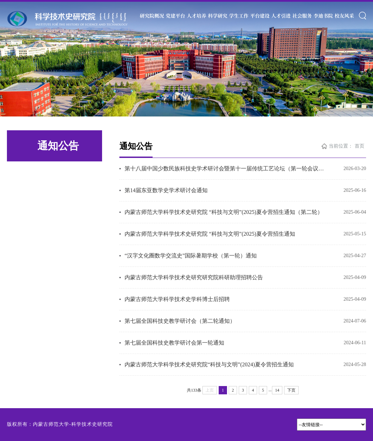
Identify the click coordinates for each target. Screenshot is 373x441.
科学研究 (217, 15)
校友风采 (344, 15)
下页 (291, 390)
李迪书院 (323, 15)
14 (277, 390)
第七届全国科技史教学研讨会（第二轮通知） (180, 321)
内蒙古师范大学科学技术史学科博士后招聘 (177, 299)
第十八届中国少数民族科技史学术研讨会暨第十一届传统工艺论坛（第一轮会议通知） (226, 168)
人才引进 (281, 15)
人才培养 (196, 15)
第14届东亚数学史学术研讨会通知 (166, 190)
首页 (359, 146)
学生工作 (238, 15)
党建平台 (175, 15)
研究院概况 (152, 15)
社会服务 (302, 15)
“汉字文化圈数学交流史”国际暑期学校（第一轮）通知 (191, 256)
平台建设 (260, 15)
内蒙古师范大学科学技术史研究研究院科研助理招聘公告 (194, 277)
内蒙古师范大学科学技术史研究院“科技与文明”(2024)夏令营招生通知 (209, 364)
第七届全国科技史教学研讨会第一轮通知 (174, 343)
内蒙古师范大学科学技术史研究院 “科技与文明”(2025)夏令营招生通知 (210, 234)
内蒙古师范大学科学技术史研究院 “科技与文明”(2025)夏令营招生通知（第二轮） (224, 212)
